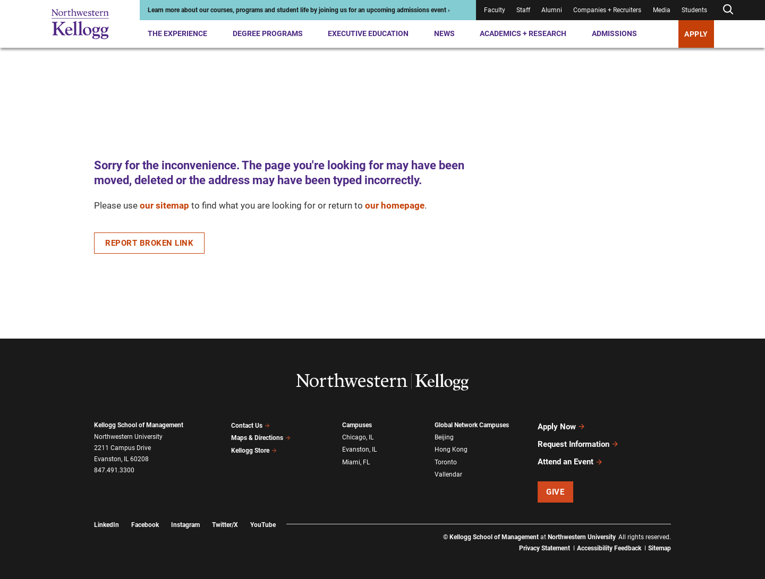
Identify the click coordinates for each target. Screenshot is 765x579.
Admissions (614, 33)
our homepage (394, 205)
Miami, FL (356, 459)
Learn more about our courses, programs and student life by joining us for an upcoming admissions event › (299, 10)
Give (555, 485)
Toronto (446, 459)
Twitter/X (225, 518)
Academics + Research (523, 33)
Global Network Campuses (472, 425)
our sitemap (164, 205)
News (444, 33)
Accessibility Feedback (609, 542)
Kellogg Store (254, 448)
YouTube (263, 518)
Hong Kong (451, 448)
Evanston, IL (359, 448)
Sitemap (659, 542)
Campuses (357, 425)
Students (694, 10)
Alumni (551, 10)
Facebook (145, 518)
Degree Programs (268, 33)
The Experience (177, 33)
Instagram (185, 518)
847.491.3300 (114, 470)
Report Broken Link (149, 243)
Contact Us (250, 425)
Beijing (444, 436)
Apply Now (561, 425)
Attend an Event (570, 456)
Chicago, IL (357, 436)
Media (661, 10)
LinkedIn (106, 518)
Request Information (578, 441)
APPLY (696, 34)
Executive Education (368, 33)
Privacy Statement (544, 542)
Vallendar (448, 471)
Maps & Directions (261, 436)
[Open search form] (727, 10)
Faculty (494, 10)
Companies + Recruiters (607, 10)
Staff (523, 10)
